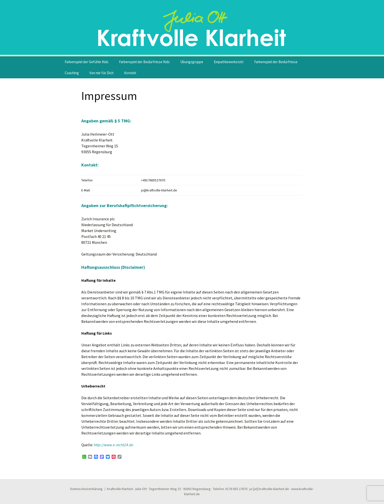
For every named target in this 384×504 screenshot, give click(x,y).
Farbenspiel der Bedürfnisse (276, 61)
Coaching (72, 72)
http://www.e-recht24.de (113, 444)
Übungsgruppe (191, 61)
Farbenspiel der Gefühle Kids (86, 61)
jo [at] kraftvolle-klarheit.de (269, 489)
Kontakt (130, 72)
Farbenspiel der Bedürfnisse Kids (144, 61)
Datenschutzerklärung (86, 489)
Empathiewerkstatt (229, 61)
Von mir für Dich (101, 72)
